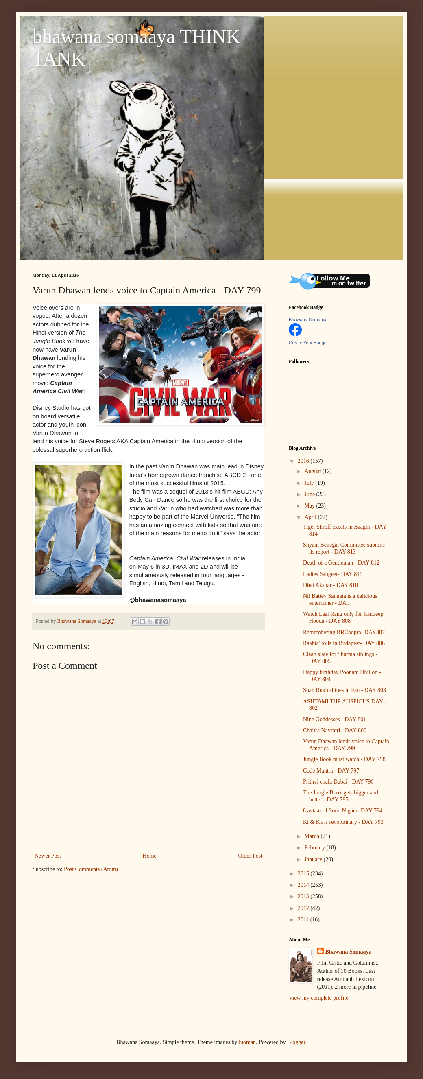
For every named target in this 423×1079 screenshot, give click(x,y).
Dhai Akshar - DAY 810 (330, 585)
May (310, 506)
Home (150, 856)
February (315, 848)
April (311, 517)
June (310, 494)
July (309, 483)
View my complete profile (319, 998)
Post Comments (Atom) (91, 869)
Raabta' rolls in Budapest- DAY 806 (344, 643)
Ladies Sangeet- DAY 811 (332, 574)
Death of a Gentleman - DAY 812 (341, 563)
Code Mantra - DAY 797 (331, 771)
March (312, 836)
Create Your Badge (308, 342)
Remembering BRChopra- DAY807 (344, 632)
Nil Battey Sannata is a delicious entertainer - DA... (340, 599)
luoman (247, 1042)
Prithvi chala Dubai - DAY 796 (338, 782)
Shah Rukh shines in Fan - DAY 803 (344, 690)
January (313, 859)
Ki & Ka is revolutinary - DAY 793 (343, 822)
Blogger (296, 1042)
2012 (304, 908)
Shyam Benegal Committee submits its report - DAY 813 (344, 548)
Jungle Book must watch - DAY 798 (344, 759)
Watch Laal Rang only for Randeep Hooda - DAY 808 (343, 617)
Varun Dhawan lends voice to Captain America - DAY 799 (346, 744)
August (313, 471)
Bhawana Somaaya (308, 319)
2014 (304, 885)
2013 (304, 896)
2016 (304, 461)
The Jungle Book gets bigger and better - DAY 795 (340, 796)
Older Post (250, 856)
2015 (304, 874)
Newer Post (48, 856)
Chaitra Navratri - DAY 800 (334, 730)
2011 (304, 920)
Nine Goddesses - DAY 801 (334, 719)
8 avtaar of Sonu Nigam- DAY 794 (342, 811)
